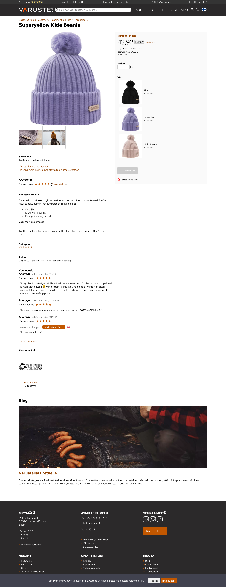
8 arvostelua (59, 184)
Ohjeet (24, 567)
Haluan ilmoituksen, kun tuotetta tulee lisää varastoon (49, 169)
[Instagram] (153, 519)
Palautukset (26, 560)
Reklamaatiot (27, 564)
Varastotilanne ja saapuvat (33, 166)
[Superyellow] (30, 373)
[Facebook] (146, 519)
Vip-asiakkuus (90, 564)
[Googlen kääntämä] (29, 327)
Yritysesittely (151, 571)
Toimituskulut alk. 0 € (73, 2)
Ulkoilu (32, 19)
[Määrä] (123, 67)
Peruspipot (81, 19)
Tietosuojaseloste (91, 567)
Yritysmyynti (89, 543)
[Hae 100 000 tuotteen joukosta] (93, 10)
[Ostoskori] (197, 10)
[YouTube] (160, 519)
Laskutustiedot (90, 546)
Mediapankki (151, 567)
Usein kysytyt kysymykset (95, 539)
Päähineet (57, 19)
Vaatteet (44, 19)
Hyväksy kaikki (169, 580)
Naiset (31, 247)
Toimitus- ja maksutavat (32, 571)
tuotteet (155, 10)
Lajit (138, 10)
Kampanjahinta (126, 35)
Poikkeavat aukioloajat (31, 544)
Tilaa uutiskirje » (155, 531)
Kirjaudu (87, 560)
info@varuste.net (90, 523)
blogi (171, 10)
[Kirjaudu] (192, 10)
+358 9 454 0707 (97, 518)
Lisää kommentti (29, 341)
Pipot (69, 19)
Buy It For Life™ (198, 2)
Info (184, 10)
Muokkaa (154, 580)
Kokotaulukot (151, 564)
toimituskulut (151, 42)
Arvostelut (31, 2)
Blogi (147, 560)
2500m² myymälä (161, 2)
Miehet (23, 247)
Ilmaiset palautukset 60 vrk (118, 2)
